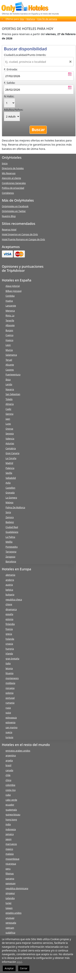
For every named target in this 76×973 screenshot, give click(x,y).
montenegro (12, 678)
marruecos (11, 844)
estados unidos (13, 913)
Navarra (10, 389)
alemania (10, 574)
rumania (10, 702)
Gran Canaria (12, 453)
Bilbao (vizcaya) (14, 291)
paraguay (10, 883)
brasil (8, 765)
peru (8, 868)
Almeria (10, 404)
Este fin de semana (47, 19)
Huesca (9, 340)
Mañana (30, 19)
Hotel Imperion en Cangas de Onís (20, 234)
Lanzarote (11, 305)
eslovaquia (11, 717)
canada (9, 770)
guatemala (11, 809)
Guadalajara (12, 532)
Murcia (9, 350)
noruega (10, 688)
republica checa (14, 599)
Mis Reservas (8, 173)
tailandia (10, 898)
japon (9, 839)
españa (9, 614)
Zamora (10, 517)
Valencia (10, 438)
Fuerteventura (13, 374)
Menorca (10, 310)
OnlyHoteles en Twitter (14, 211)
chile (8, 775)
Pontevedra (12, 546)
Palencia (10, 468)
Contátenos (8, 193)
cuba (8, 794)
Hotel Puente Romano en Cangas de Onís (23, 239)
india (8, 824)
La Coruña (11, 458)
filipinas (10, 873)
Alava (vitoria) (13, 286)
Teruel (9, 359)
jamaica (10, 834)
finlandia (10, 624)
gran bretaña (12, 658)
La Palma (10, 537)
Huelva (9, 300)
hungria (10, 648)
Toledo (9, 399)
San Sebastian (13, 394)
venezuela (11, 922)
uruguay (10, 918)
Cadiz (8, 409)
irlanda (9, 653)
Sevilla (9, 473)
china (8, 780)
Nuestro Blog (9, 216)
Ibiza (8, 379)
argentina (11, 755)
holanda (10, 638)
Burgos (9, 330)
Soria (8, 512)
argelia (9, 760)
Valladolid (11, 478)
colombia (10, 785)
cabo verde (11, 799)
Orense (9, 428)
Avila (8, 482)
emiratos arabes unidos (18, 750)
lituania (9, 673)
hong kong (11, 819)
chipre (9, 604)
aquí (19, 962)
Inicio (5, 163)
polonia (9, 693)
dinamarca (11, 609)
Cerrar (24, 968)
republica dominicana (17, 888)
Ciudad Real (12, 527)
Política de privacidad (13, 188)
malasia (10, 853)
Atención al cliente (11, 178)
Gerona (9, 413)
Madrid (9, 463)
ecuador (10, 804)
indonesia (11, 829)
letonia (9, 668)
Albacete (10, 325)
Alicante (10, 364)
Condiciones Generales (14, 183)
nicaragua (11, 863)
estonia (9, 619)
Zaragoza (10, 556)
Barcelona (11, 561)
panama (10, 878)
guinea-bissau (13, 814)
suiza (8, 712)
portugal (10, 698)
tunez (8, 903)
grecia (9, 633)
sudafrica (10, 932)
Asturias (10, 443)
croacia (9, 643)
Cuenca (9, 335)
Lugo (8, 423)
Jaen (8, 419)
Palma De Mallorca (15, 507)
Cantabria (11, 448)
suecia (9, 732)
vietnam (10, 927)
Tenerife (10, 320)
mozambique (12, 858)
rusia (8, 707)
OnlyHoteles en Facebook (15, 206)
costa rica (11, 790)
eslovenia (10, 722)
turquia (9, 737)
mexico (9, 849)
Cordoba (10, 295)
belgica (9, 589)
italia (8, 663)
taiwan (9, 908)
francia (9, 629)
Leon (8, 345)
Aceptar (9, 968)
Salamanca (11, 354)
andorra (10, 579)
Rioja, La (10, 315)
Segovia (10, 433)
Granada (10, 492)
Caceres (10, 369)
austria (9, 584)
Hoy (22, 19)
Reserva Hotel (9, 229)
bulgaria (10, 594)
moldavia (10, 683)
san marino (11, 727)
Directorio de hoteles (13, 168)
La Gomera (11, 497)
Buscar (38, 129)
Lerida (9, 384)
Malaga (9, 502)
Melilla (9, 541)
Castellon (10, 487)
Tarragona (11, 551)
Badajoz (10, 522)
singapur (10, 893)
